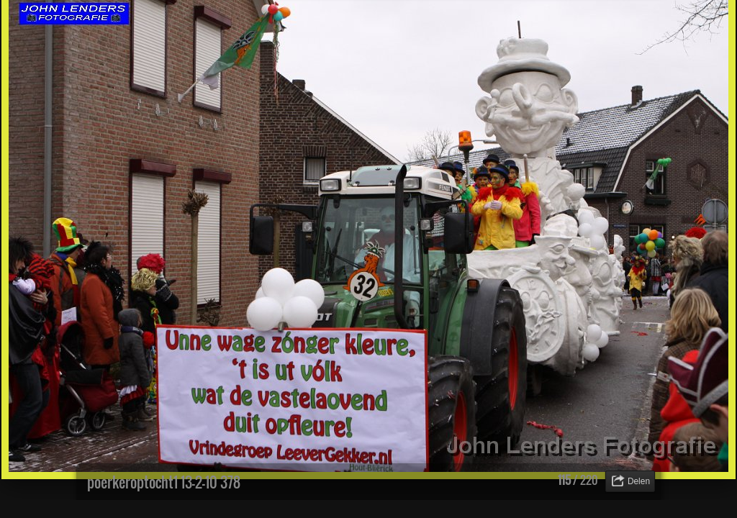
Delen (639, 481)
